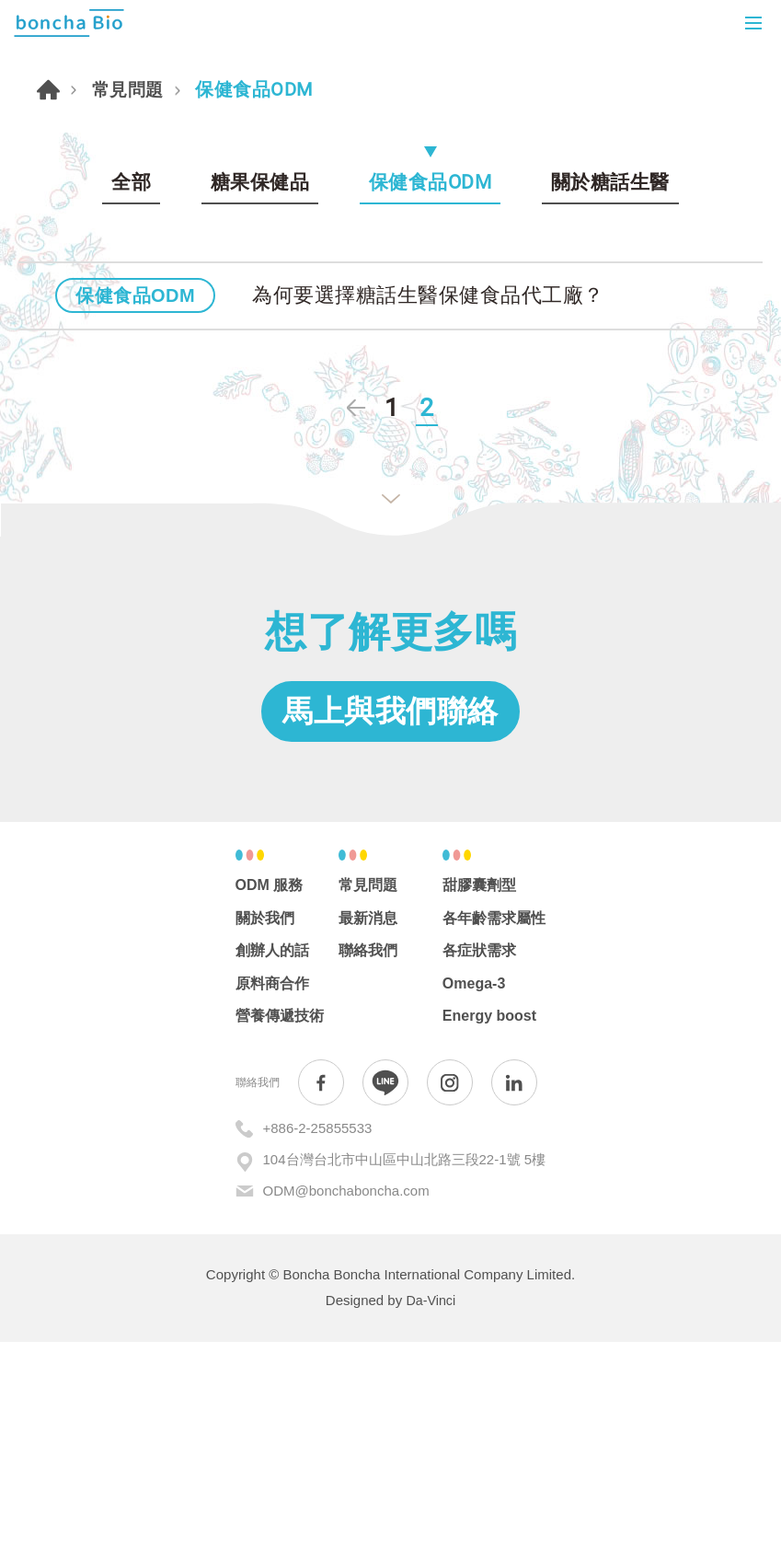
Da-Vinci (430, 1520)
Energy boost (489, 1235)
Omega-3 (473, 1203)
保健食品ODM (430, 358)
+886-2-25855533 (318, 1348)
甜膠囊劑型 (479, 1105)
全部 (131, 358)
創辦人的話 (272, 1170)
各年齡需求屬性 (494, 1137)
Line (385, 1302)
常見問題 (132, 265)
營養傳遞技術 (279, 1235)
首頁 (50, 264)
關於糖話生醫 (610, 358)
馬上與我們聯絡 (391, 926)
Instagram (450, 1302)
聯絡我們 (368, 1170)
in (514, 1302)
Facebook (321, 1302)
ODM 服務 (269, 1105)
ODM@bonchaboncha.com (346, 1410)
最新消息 (368, 1137)
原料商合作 (272, 1203)
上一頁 (355, 619)
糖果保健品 (260, 358)
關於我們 (264, 1137)
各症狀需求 (479, 1170)
